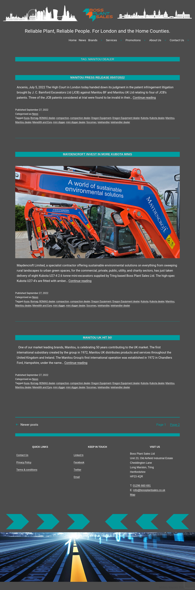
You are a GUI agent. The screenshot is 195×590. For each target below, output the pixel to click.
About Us (155, 40)
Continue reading (144, 97)
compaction (62, 118)
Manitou (169, 118)
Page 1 (161, 424)
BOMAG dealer (47, 118)
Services (111, 40)
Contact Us (177, 40)
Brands (92, 40)
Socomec (91, 122)
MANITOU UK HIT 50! (97, 337)
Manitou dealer (23, 122)
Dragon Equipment (101, 118)
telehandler (104, 122)
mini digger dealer (75, 122)
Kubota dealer (156, 118)
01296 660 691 (142, 485)
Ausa (26, 118)
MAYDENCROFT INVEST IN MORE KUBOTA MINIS (97, 154)
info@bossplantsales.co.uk (149, 490)
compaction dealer (80, 118)
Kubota (145, 118)
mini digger (59, 122)
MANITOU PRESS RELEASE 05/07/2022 (97, 77)
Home (73, 40)
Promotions (133, 40)
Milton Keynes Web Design (177, 587)
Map (132, 494)
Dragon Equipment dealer (126, 118)
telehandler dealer (120, 122)
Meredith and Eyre (42, 122)
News (82, 40)
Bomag (34, 118)
